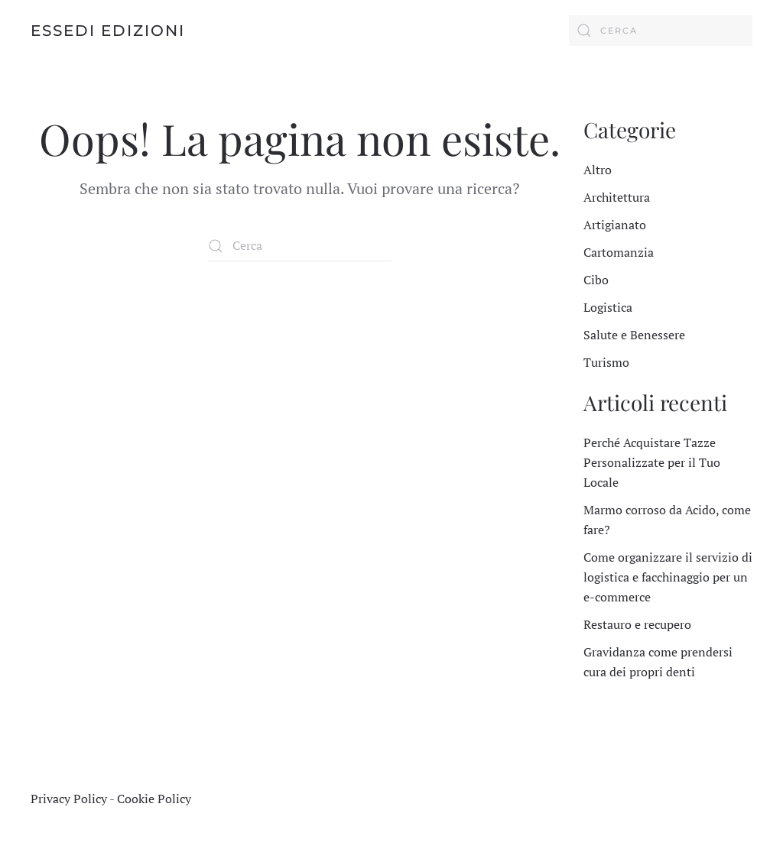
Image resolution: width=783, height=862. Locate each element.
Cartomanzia (618, 252)
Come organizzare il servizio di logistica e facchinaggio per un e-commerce (667, 577)
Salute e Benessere (634, 334)
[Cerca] (660, 30)
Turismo (606, 362)
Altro (597, 169)
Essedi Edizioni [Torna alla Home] (108, 30)
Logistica (607, 307)
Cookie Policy (154, 798)
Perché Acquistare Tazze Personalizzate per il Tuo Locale (651, 462)
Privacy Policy (69, 798)
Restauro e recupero (637, 624)
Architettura (616, 197)
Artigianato (614, 224)
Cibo (596, 279)
